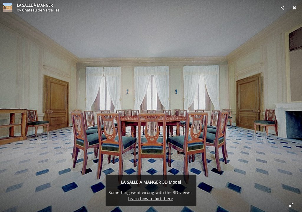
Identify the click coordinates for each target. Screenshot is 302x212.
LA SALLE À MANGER (35, 5)
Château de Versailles (40, 10)
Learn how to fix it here (150, 198)
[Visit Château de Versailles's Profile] (7, 7)
